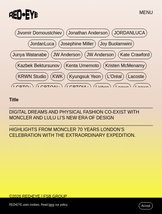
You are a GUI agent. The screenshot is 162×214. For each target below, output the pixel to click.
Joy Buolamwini (116, 43)
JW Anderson (66, 54)
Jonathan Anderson (88, 32)
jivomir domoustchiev (39, 32)
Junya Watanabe (29, 54)
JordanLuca (42, 43)
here (51, 204)
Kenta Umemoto (82, 65)
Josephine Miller (77, 43)
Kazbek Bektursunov (38, 65)
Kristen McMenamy (125, 65)
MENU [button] (146, 12)
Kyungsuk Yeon (85, 76)
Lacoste (136, 76)
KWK (57, 76)
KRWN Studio (32, 76)
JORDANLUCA (129, 32)
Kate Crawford (134, 54)
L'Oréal (114, 76)
